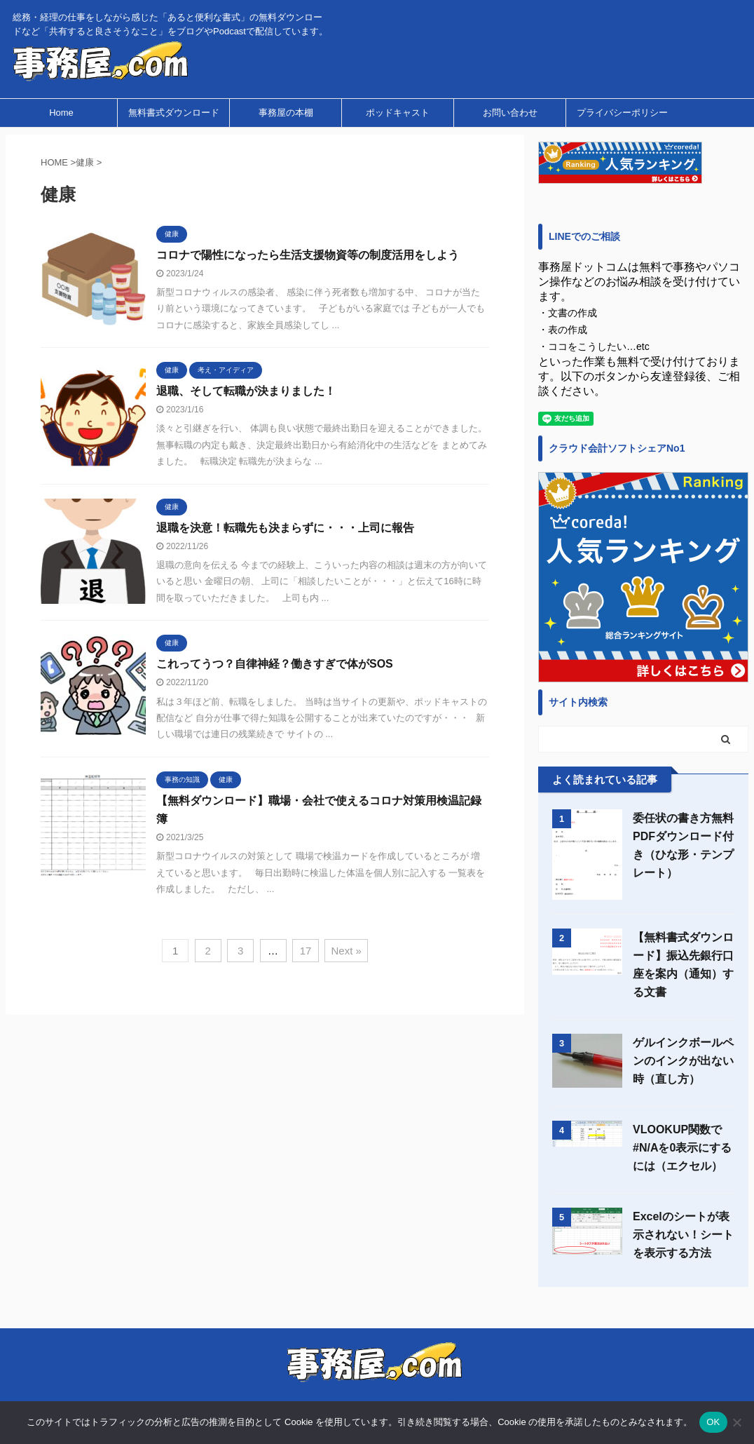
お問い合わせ (510, 112)
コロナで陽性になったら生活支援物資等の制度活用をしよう (307, 255)
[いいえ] (736, 1422)
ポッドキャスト (398, 112)
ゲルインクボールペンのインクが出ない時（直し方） (683, 1061)
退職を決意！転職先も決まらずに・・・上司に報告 (285, 528)
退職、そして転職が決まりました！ (246, 391)
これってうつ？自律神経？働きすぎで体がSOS (274, 664)
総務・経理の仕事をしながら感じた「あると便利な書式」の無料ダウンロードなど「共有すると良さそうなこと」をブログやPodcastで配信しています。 (376, 1385)
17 (306, 951)
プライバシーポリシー (622, 112)
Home (61, 112)
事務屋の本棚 (286, 112)
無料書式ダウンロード (173, 112)
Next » (346, 951)
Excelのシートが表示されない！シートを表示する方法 (683, 1234)
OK (713, 1422)
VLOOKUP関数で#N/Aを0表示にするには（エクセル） (682, 1148)
